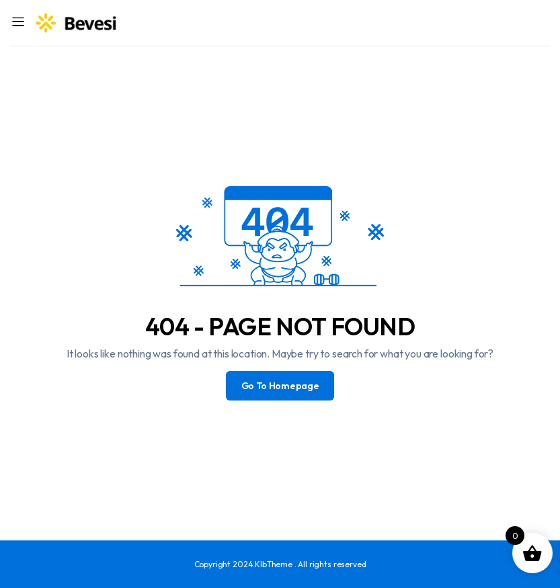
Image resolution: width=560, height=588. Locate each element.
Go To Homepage (280, 386)
